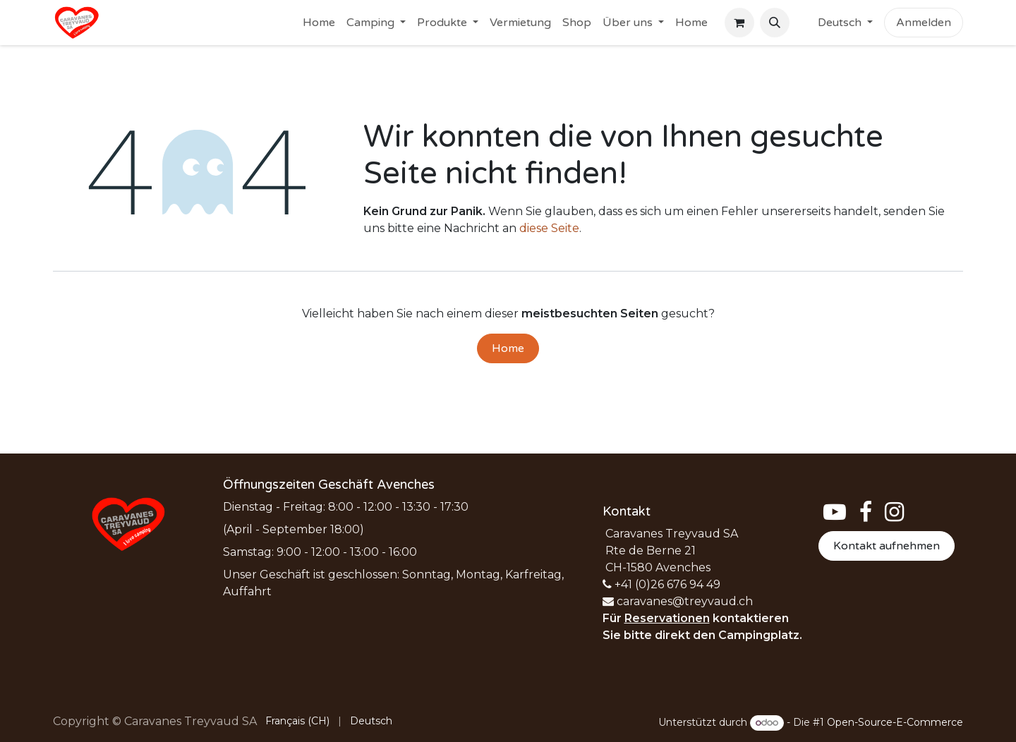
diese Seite (549, 228)
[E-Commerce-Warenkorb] (739, 22)
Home (508, 348)
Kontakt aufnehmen (886, 546)
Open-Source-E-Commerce (895, 722)
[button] (775, 22)
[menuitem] (319, 22)
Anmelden (923, 23)
